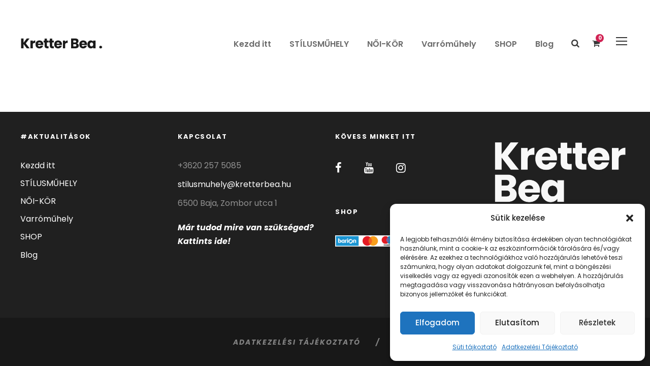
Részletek (597, 322)
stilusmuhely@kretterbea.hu (234, 184)
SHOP (506, 44)
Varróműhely (448, 44)
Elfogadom (437, 322)
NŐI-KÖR (385, 44)
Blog (544, 44)
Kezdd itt (252, 44)
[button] (630, 218)
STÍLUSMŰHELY (319, 44)
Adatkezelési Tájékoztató (540, 347)
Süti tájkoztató (474, 347)
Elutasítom (517, 322)
